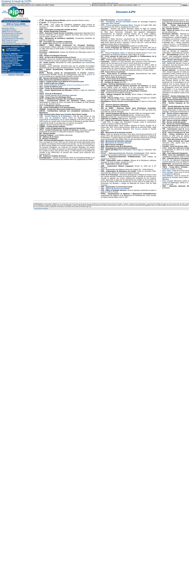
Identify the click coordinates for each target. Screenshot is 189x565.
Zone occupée (167, 181)
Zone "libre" (166, 170)
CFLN (41, 95)
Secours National (124, 20)
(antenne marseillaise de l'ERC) (64, 85)
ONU (102, 169)
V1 (163, 160)
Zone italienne (167, 176)
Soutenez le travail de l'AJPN (16, 1)
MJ (102, 143)
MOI (102, 144)
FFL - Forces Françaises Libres (113, 53)
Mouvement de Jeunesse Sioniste (118, 143)
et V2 (167, 160)
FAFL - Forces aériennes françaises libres (117, 25)
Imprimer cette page (16, 75)
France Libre (151, 53)
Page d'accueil (4, 11)
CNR (131, 162)
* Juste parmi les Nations (40, 208)
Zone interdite (167, 172)
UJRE (164, 148)
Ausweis (138, 129)
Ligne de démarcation (109, 125)
